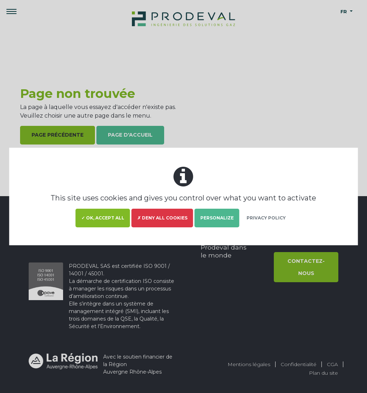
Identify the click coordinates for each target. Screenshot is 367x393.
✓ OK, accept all (102, 218)
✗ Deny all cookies (162, 218)
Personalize (217, 218)
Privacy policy (266, 218)
